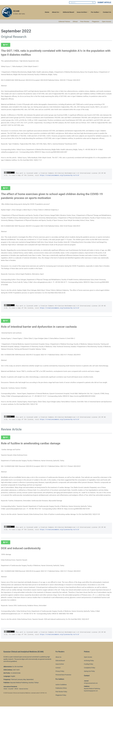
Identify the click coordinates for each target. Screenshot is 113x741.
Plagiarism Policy (61, 730)
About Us (58, 691)
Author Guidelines (61, 719)
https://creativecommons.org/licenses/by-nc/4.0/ (64, 183)
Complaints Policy (89, 702)
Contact (58, 702)
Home (45, 12)
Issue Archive (60, 698)
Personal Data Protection (63, 709)
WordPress (19, 738)
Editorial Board (67, 12)
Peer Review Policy (61, 726)
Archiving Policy (89, 695)
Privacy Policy (60, 706)
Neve (3, 738)
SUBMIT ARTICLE (104, 2)
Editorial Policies (63, 21)
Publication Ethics (61, 722)
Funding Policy (88, 698)
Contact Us (107, 12)
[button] (58, 12)
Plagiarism (95, 21)
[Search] (80, 2)
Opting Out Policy (89, 706)
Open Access (106, 21)
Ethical (74, 21)
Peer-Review (83, 21)
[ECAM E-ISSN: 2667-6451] (13, 12)
